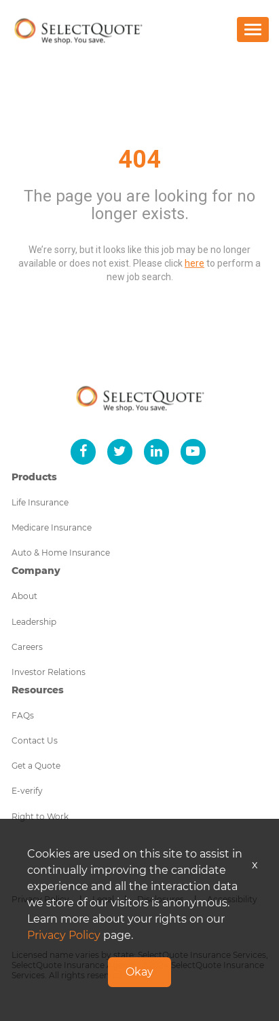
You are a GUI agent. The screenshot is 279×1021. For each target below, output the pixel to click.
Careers (27, 647)
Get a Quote (36, 765)
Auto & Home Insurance (61, 552)
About (24, 596)
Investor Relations (49, 672)
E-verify (27, 791)
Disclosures (160, 899)
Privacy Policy (40, 899)
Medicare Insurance (52, 527)
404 (139, 159)
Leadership (34, 622)
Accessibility (232, 899)
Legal (103, 899)
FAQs (23, 715)
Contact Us (35, 740)
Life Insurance (40, 502)
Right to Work (40, 816)
